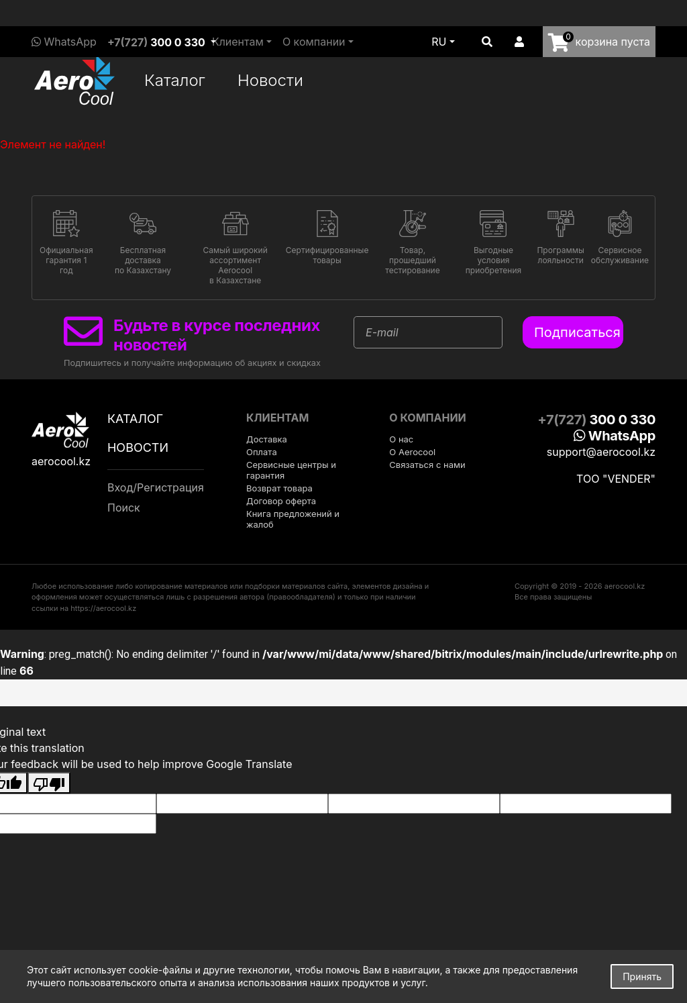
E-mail (382, 332)
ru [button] (438, 41)
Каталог (174, 80)
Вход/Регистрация (155, 487)
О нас (401, 439)
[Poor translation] (49, 783)
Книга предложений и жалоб (292, 519)
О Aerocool (412, 451)
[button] (487, 41)
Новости (270, 80)
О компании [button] (314, 41)
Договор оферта (281, 500)
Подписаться (577, 332)
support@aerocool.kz (601, 452)
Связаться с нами (427, 464)
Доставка (266, 439)
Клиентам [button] (238, 41)
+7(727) (156, 42)
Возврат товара (279, 488)
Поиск (123, 507)
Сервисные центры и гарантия (291, 470)
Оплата (261, 451)
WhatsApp (64, 41)
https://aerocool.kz (103, 608)
